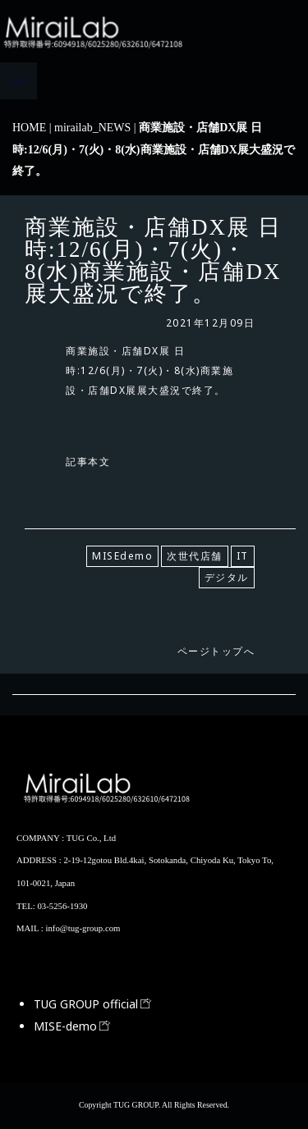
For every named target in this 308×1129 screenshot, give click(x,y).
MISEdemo (122, 556)
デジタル (227, 577)
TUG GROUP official (92, 1004)
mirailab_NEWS (92, 127)
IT (243, 556)
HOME (29, 127)
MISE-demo (72, 1026)
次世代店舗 (195, 556)
